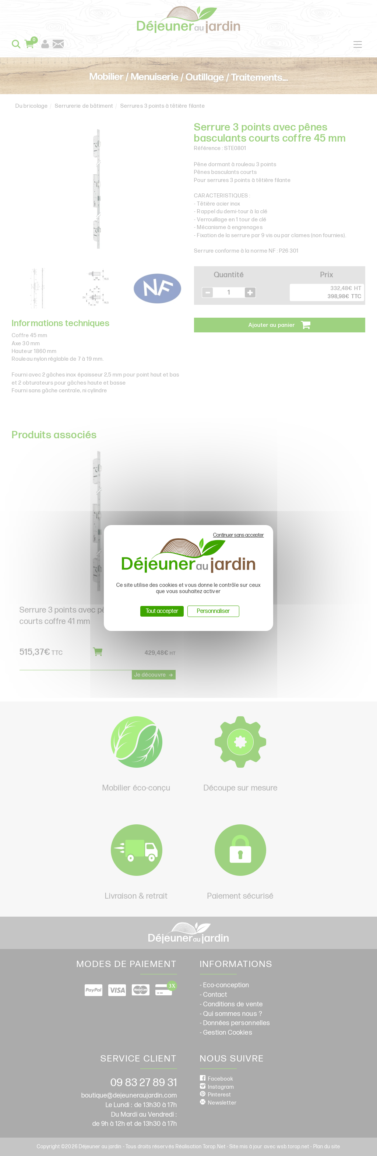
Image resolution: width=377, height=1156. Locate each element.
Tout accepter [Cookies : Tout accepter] (162, 611)
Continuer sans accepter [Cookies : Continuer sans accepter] (238, 535)
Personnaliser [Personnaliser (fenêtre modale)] (213, 611)
